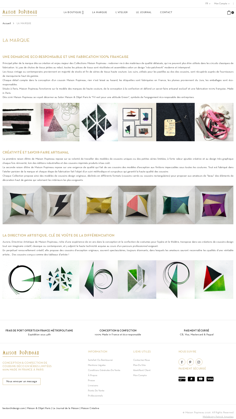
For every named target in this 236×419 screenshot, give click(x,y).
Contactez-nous (141, 360)
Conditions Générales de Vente (104, 370)
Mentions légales (97, 365)
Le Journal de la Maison (66, 408)
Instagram (199, 362)
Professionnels (95, 396)
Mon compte (140, 375)
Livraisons (93, 386)
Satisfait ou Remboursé (100, 360)
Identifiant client (142, 370)
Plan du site (139, 365)
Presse (91, 380)
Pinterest (190, 362)
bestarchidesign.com (14, 408)
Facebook (182, 362)
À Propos (92, 375)
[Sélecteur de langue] (208, 3)
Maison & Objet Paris (39, 408)
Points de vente (96, 391)
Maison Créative (90, 408)
